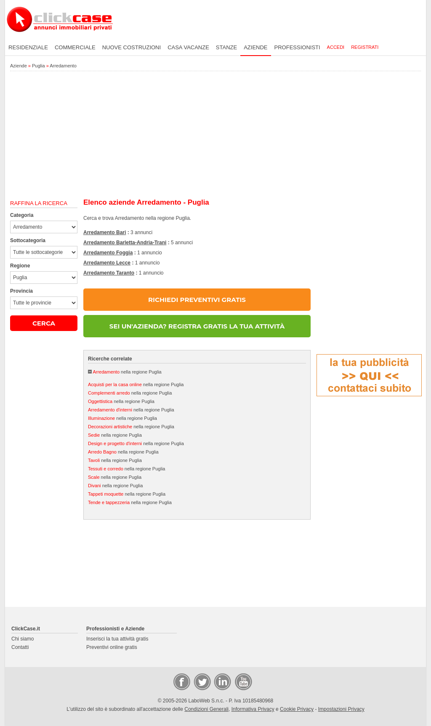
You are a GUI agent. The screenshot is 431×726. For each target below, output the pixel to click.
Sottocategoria (27, 240)
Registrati (364, 47)
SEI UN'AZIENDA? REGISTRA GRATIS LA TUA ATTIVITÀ (197, 326)
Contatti (20, 647)
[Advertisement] (215, 135)
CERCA (43, 323)
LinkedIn (221, 681)
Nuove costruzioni (131, 47)
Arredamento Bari (104, 232)
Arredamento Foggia (108, 253)
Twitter (201, 681)
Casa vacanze (188, 47)
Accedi (336, 47)
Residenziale (28, 47)
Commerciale (75, 47)
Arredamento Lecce (106, 263)
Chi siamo (22, 639)
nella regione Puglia (127, 371)
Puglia (38, 65)
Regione (20, 266)
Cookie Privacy (297, 709)
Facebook (181, 681)
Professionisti (297, 47)
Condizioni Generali (206, 709)
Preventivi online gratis (111, 647)
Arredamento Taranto (108, 273)
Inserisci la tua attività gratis (117, 639)
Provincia (21, 291)
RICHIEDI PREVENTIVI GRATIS (197, 300)
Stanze (226, 47)
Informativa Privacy (252, 709)
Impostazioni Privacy (341, 709)
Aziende (255, 47)
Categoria (21, 215)
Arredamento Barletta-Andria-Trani (124, 243)
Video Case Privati (242, 681)
